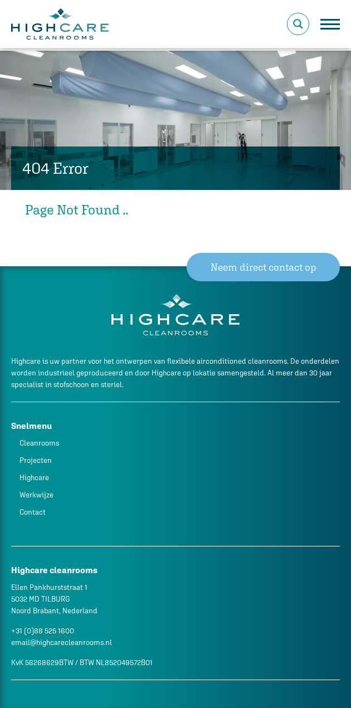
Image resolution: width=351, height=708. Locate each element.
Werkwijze (36, 495)
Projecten (36, 460)
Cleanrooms (39, 443)
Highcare (34, 477)
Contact (33, 512)
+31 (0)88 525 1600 (42, 631)
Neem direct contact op (263, 267)
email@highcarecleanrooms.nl (61, 642)
